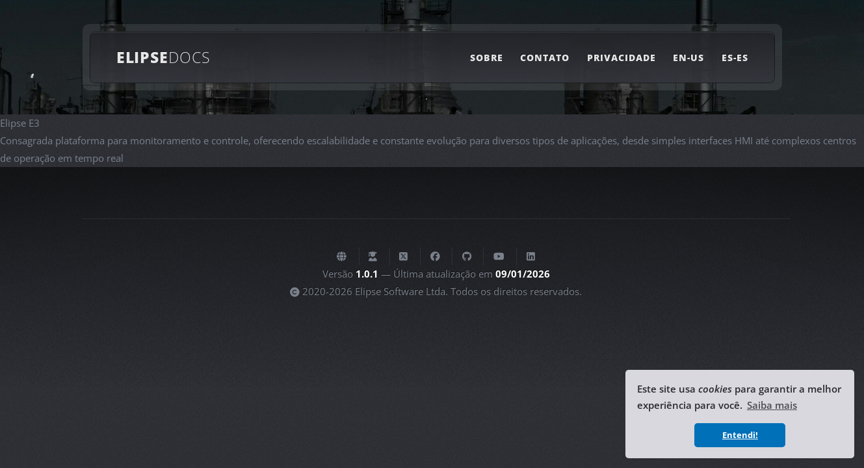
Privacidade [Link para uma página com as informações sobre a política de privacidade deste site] (622, 57)
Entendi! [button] (740, 435)
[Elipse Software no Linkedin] (531, 256)
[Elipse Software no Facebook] (435, 256)
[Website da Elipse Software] (342, 256)
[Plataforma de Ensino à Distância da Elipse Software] (373, 256)
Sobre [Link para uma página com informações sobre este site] (486, 57)
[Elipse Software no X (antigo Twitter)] (403, 256)
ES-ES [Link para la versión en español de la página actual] (735, 57)
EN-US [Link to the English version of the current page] (688, 57)
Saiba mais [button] (772, 404)
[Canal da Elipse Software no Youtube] (498, 256)
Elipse (163, 57)
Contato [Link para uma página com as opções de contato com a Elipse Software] (544, 57)
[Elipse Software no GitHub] (466, 256)
